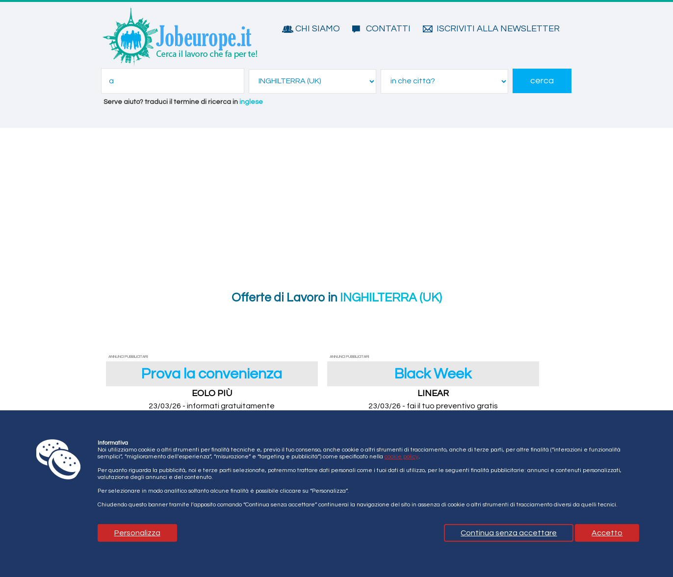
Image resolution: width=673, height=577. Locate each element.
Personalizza (137, 533)
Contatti (388, 28)
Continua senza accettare (509, 533)
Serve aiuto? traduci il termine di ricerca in (183, 102)
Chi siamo (317, 28)
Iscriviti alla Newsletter (498, 28)
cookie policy (401, 456)
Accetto (607, 533)
